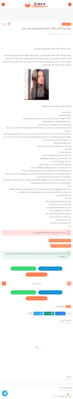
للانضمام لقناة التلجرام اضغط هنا (60, 246)
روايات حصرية (66, 24)
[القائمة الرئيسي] (69, 4)
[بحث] (3, 4)
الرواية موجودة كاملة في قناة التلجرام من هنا (50, 269)
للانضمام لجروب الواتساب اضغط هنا (60, 240)
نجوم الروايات (55, 396)
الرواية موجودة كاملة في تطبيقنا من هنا (36, 274)
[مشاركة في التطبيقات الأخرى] (30, 313)
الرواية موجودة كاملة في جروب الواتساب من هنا (23, 269)
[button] (60, 313)
